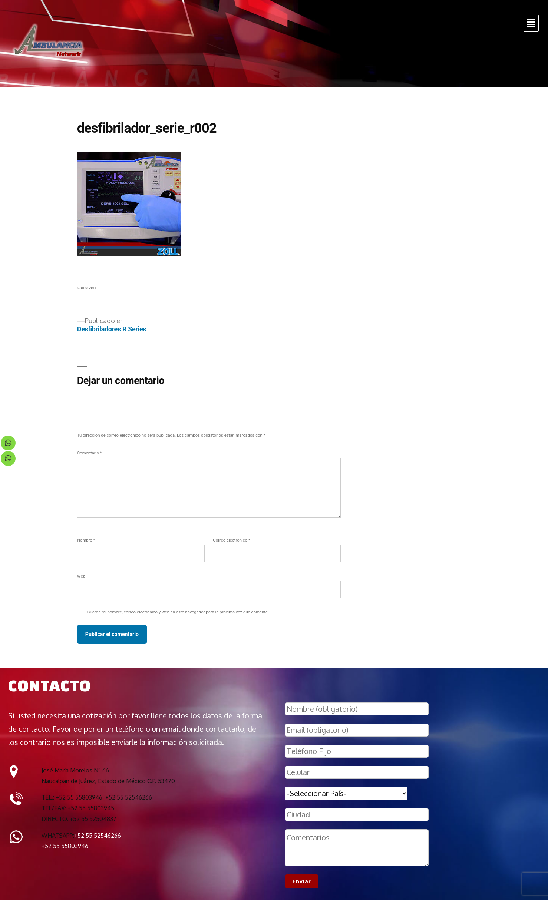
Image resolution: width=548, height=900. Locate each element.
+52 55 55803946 (65, 846)
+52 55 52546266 (97, 835)
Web (81, 576)
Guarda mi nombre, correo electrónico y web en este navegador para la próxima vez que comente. (178, 612)
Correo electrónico (231, 540)
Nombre (86, 540)
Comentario (89, 453)
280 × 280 (86, 288)
